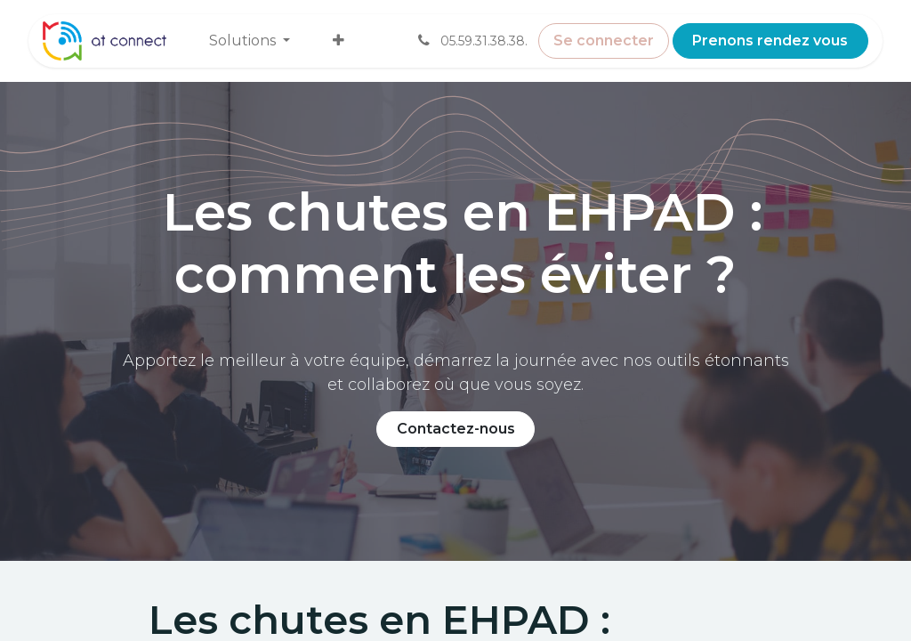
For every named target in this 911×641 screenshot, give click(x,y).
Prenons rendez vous (770, 40)
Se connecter (603, 40)
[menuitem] (249, 41)
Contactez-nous (456, 428)
